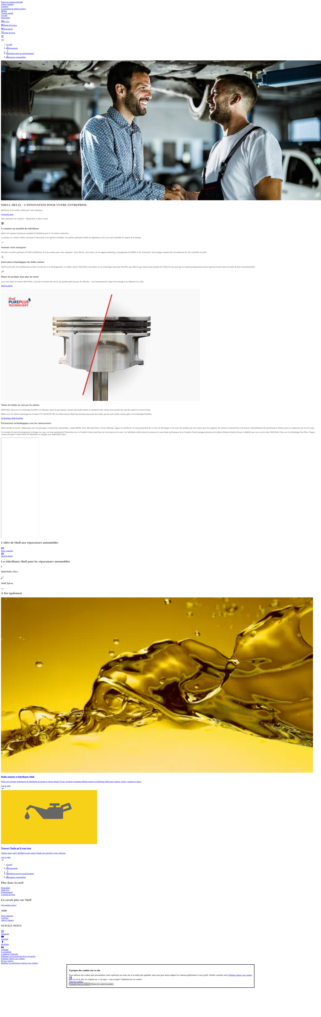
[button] (160, 18)
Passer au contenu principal (12, 2)
